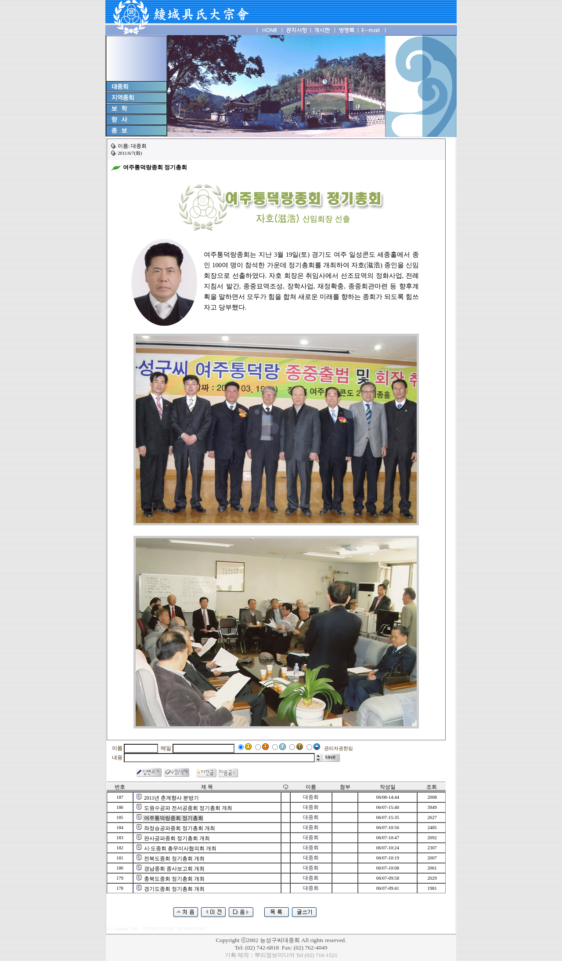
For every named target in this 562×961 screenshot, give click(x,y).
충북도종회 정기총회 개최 (174, 879)
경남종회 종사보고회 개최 (174, 869)
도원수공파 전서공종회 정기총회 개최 (188, 808)
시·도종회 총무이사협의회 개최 (180, 848)
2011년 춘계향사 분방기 (171, 798)
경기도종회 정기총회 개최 (174, 889)
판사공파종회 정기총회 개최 (177, 838)
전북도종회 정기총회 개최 (174, 858)
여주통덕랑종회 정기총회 (173, 818)
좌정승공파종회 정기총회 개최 (179, 828)
